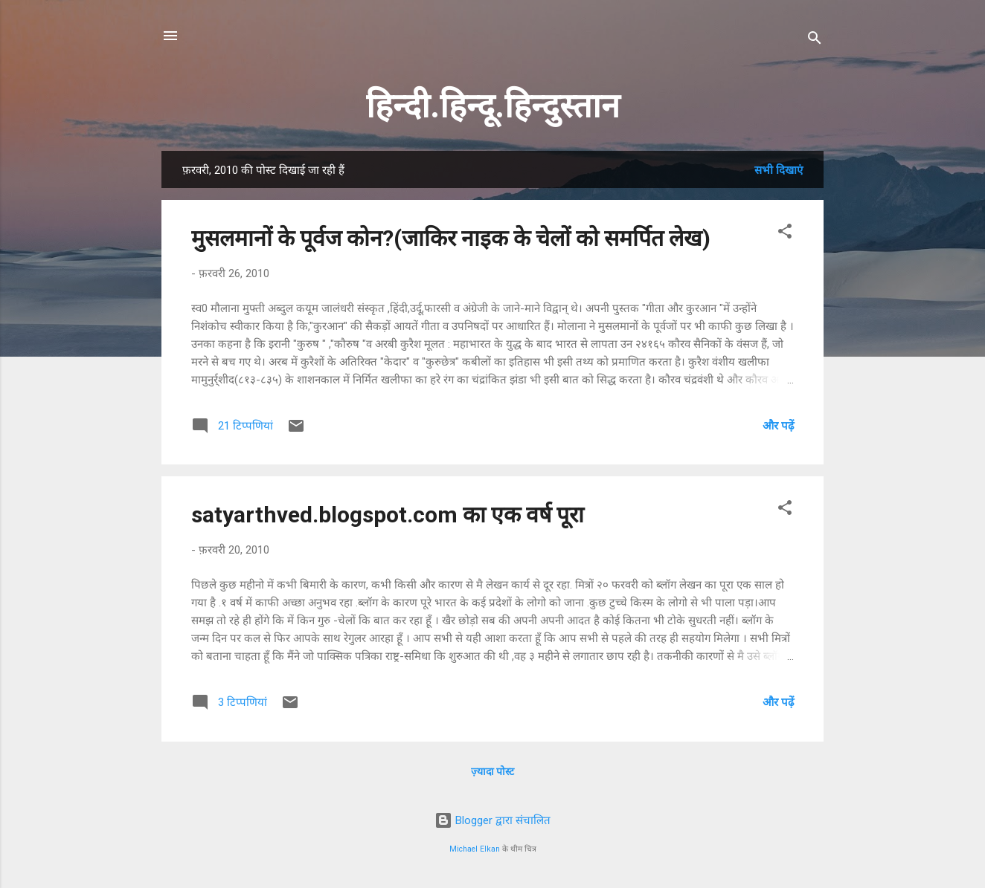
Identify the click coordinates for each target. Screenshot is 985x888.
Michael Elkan (474, 849)
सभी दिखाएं (778, 170)
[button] (785, 233)
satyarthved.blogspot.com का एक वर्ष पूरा (387, 515)
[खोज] (815, 40)
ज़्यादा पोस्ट (492, 771)
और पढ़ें (778, 425)
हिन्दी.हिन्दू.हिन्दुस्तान (493, 106)
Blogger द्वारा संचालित (492, 820)
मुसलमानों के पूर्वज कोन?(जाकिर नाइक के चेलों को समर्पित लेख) (450, 238)
